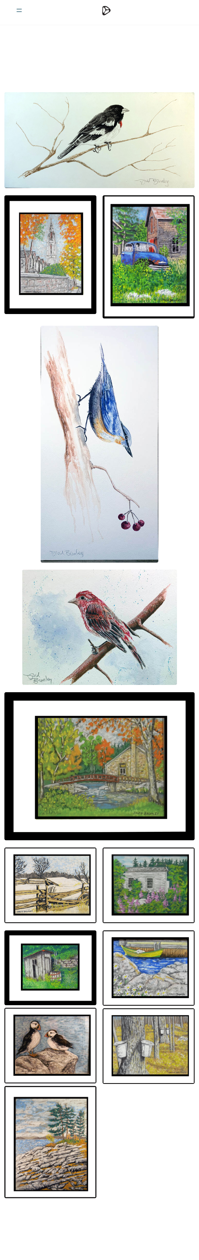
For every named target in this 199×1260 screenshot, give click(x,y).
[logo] (106, 10)
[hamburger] (19, 10)
